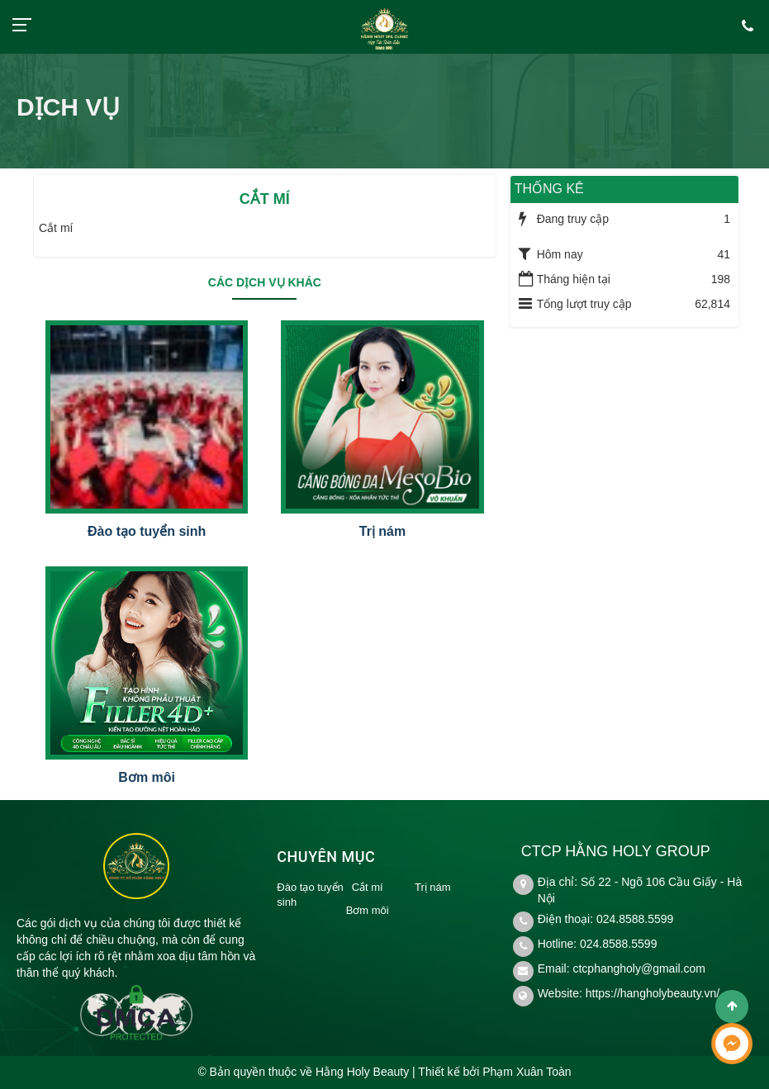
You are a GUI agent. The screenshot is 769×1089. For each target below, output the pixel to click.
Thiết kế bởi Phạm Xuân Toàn (494, 1071)
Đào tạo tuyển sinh (147, 531)
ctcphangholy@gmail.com (638, 968)
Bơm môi (146, 777)
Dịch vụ (68, 107)
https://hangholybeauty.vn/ (652, 993)
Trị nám (382, 531)
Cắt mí (367, 887)
